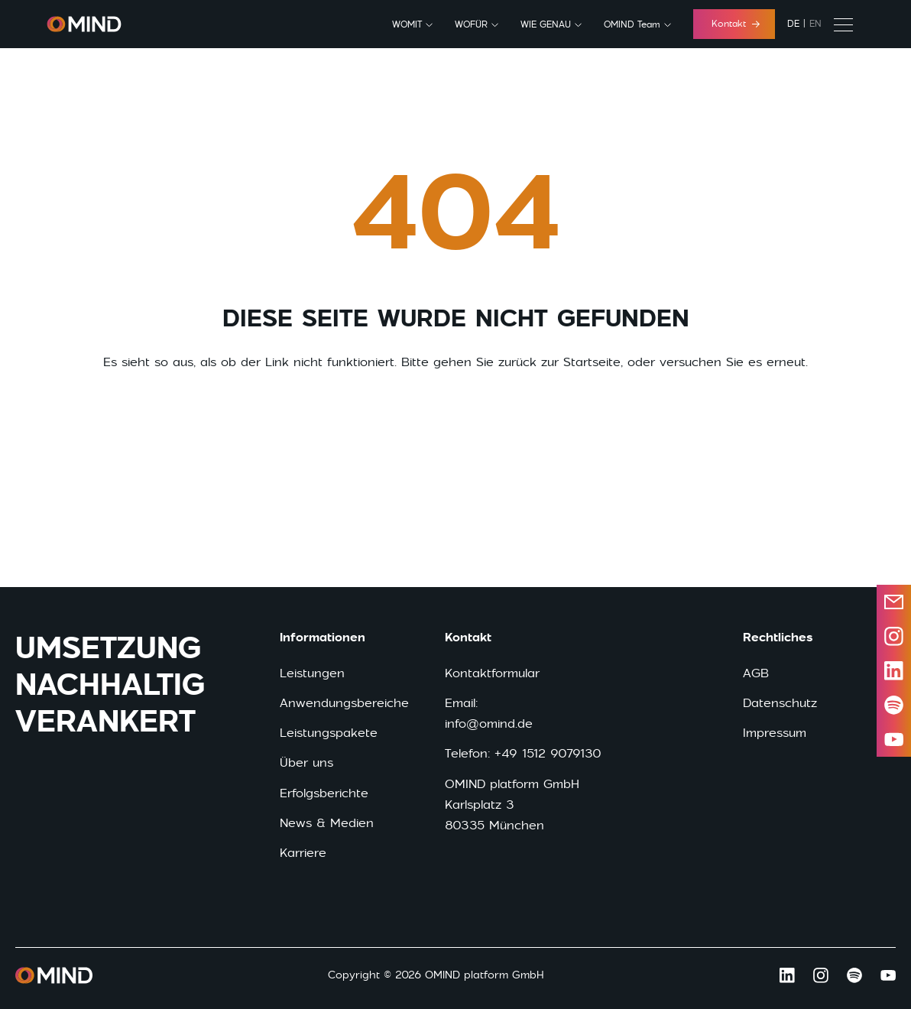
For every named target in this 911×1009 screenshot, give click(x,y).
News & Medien (327, 823)
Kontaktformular (492, 673)
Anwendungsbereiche (344, 703)
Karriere (303, 852)
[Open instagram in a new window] (894, 636)
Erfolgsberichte (324, 793)
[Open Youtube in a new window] (888, 975)
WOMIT (407, 24)
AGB (756, 673)
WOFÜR (471, 24)
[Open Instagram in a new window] (820, 975)
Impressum (774, 732)
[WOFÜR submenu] (495, 25)
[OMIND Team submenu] (667, 25)
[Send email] (894, 602)
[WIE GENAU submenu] (578, 25)
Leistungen (312, 673)
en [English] (815, 23)
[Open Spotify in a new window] (854, 975)
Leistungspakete (329, 732)
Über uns (306, 762)
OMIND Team (632, 24)
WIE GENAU (545, 24)
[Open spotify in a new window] (894, 705)
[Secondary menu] (843, 24)
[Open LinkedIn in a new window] (894, 671)
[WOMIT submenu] (429, 25)
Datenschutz (780, 703)
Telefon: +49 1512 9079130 (523, 753)
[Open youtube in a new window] (894, 739)
